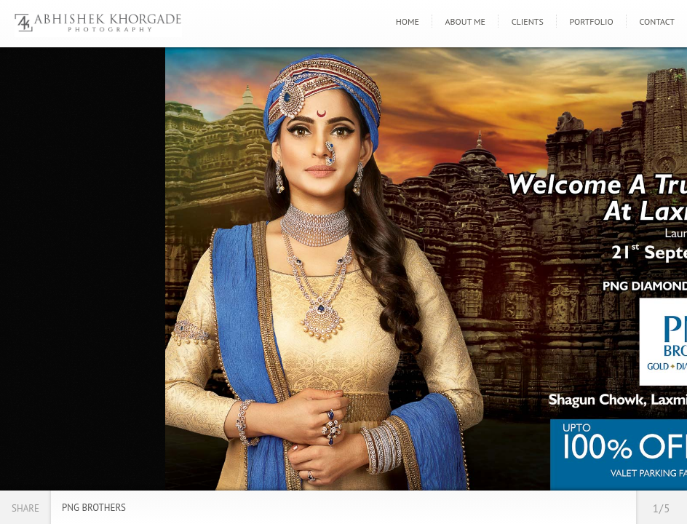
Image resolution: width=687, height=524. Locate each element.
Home (407, 21)
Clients (528, 21)
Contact (657, 21)
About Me (465, 21)
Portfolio (591, 21)
